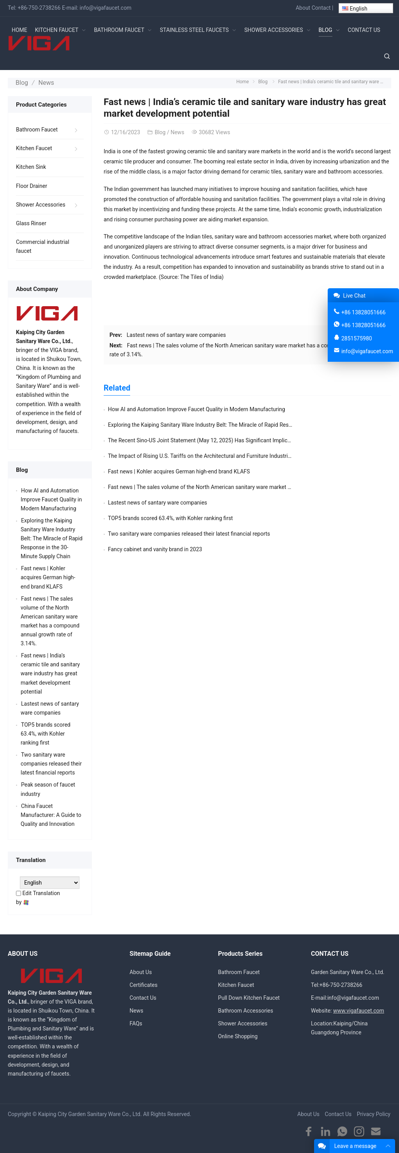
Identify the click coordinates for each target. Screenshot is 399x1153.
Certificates (144, 984)
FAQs (136, 1022)
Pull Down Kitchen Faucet (249, 997)
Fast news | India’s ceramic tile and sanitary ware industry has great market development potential (50, 672)
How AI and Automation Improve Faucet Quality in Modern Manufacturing (196, 408)
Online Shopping (238, 1035)
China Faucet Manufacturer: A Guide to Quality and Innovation (51, 813)
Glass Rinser (31, 222)
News (43, 82)
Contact (321, 8)
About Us (141, 970)
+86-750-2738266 (39, 8)
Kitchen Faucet (34, 147)
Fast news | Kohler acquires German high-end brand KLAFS (179, 439)
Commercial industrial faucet (42, 244)
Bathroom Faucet (37, 128)
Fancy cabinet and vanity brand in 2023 (299, 470)
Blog (21, 82)
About (303, 8)
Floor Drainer (31, 184)
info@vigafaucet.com (105, 8)
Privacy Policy (373, 1112)
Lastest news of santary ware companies (176, 333)
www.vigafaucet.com (358, 1009)
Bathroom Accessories (245, 1009)
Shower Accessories (40, 203)
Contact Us (143, 997)
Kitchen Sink (31, 166)
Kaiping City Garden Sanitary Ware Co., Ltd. (90, 1112)
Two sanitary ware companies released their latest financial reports (189, 470)
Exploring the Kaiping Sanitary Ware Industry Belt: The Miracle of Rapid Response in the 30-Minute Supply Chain (52, 537)
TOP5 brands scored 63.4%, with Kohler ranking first (314, 454)
